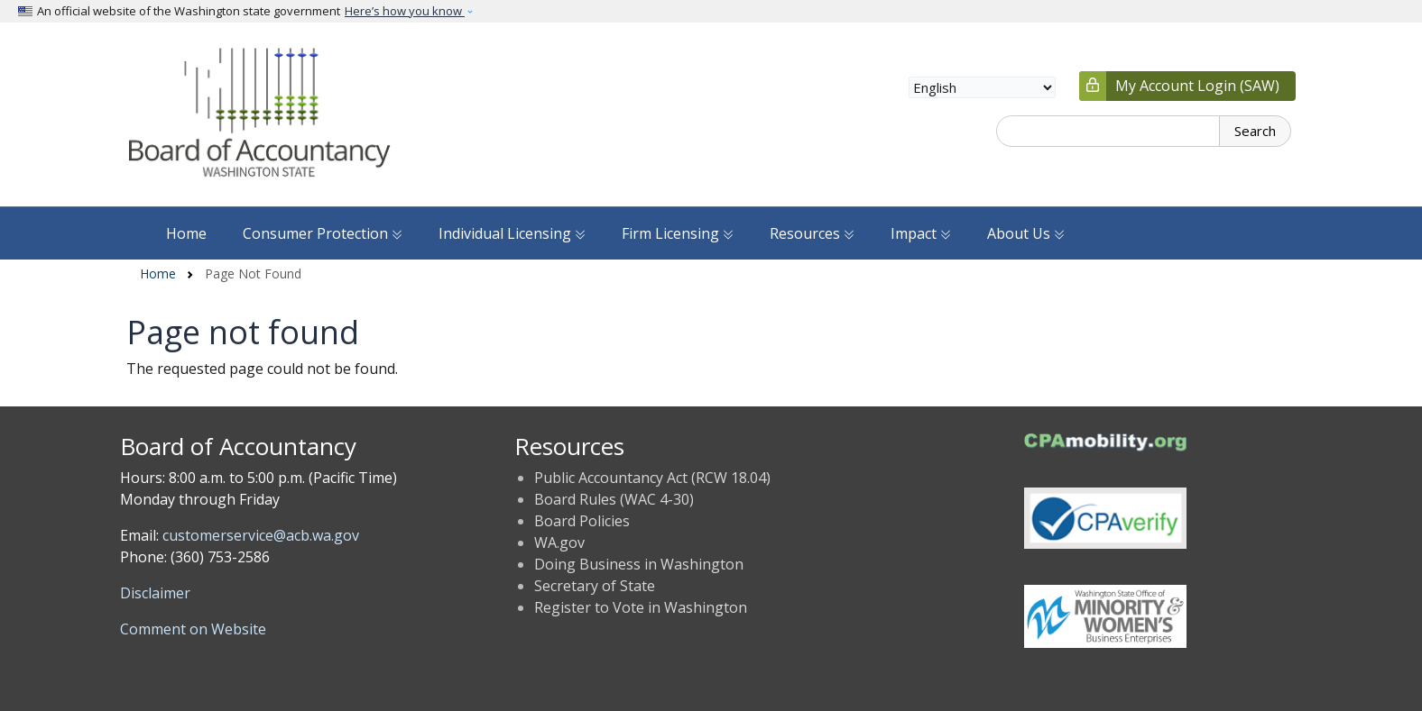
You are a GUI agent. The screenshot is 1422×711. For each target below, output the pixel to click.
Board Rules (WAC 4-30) (614, 499)
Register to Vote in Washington (640, 607)
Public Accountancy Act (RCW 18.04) (652, 478)
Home (186, 233)
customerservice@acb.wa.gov (260, 535)
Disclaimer (155, 593)
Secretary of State (594, 586)
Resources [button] (812, 233)
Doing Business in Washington (638, 564)
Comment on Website (193, 629)
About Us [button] (1026, 233)
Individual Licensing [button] (512, 233)
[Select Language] (982, 87)
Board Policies (582, 521)
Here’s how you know (405, 11)
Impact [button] (921, 233)
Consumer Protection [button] (322, 233)
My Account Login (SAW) (1197, 86)
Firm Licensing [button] (678, 233)
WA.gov (559, 542)
